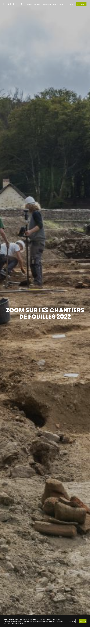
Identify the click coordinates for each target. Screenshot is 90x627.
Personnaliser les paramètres (17, 623)
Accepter (83, 621)
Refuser (72, 621)
